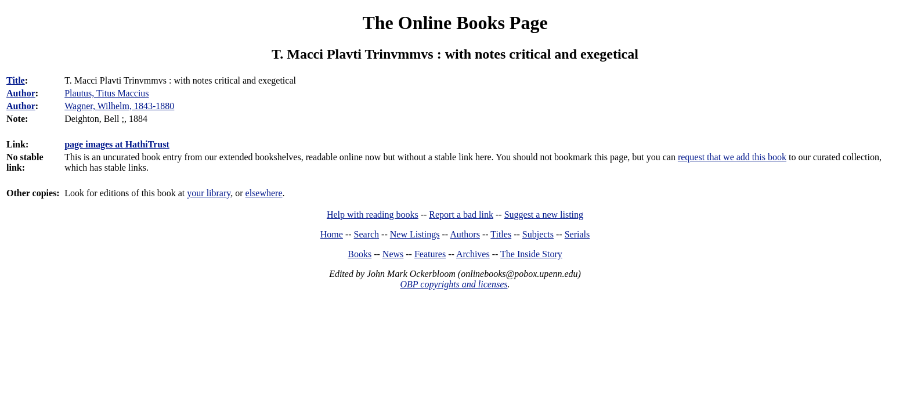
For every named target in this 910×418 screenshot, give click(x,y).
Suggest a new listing (543, 214)
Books (359, 254)
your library (208, 193)
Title (15, 80)
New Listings (415, 234)
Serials (577, 234)
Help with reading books (372, 214)
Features (430, 254)
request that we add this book (732, 157)
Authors (465, 234)
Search (367, 234)
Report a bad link (461, 214)
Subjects (538, 234)
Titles (500, 234)
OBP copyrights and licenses (453, 284)
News (392, 254)
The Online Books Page (454, 22)
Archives (473, 254)
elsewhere (264, 193)
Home (331, 234)
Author (20, 93)
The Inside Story (531, 254)
